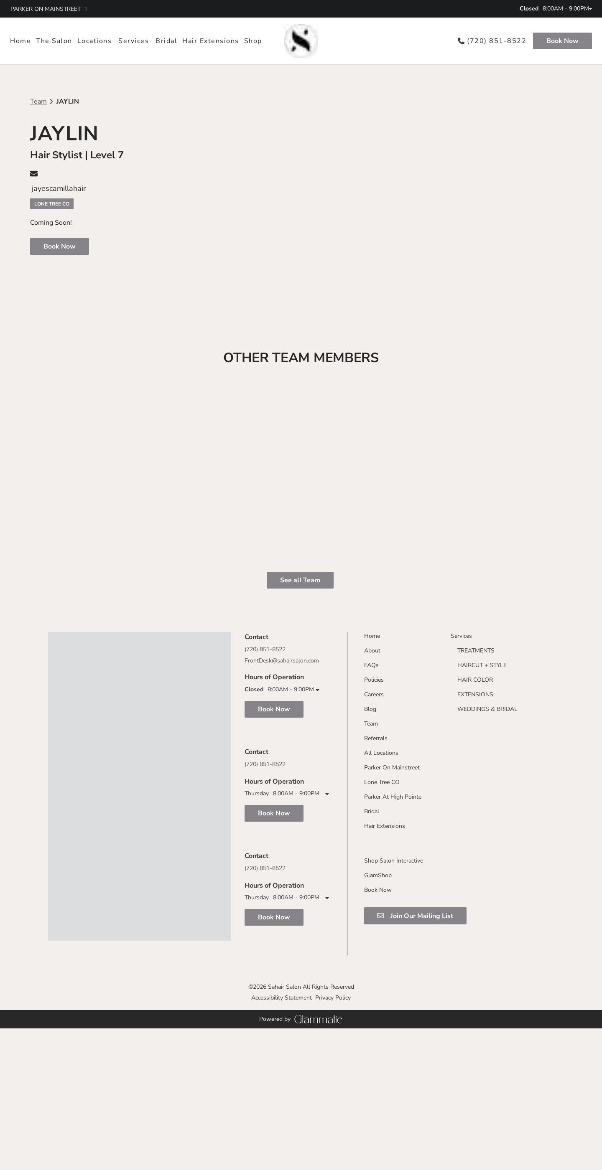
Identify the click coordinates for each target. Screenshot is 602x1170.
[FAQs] (368, 831)
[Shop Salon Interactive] (390, 1026)
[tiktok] (316, 9)
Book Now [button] (59, 246)
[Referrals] (372, 904)
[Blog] (367, 874)
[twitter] (301, 9)
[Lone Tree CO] (378, 948)
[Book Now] (561, 41)
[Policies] (370, 845)
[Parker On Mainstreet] (388, 933)
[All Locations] (378, 918)
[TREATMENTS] (472, 816)
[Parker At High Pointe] (389, 962)
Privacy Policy (333, 1139)
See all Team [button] (300, 745)
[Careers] (370, 860)
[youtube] (331, 9)
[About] (369, 816)
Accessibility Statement (281, 1139)
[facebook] (270, 9)
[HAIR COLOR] (472, 845)
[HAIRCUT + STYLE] (478, 831)
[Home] (21, 41)
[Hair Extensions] (211, 41)
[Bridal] (166, 41)
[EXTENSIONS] (472, 860)
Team (38, 101)
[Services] (133, 41)
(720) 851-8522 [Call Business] (265, 873)
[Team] (368, 889)
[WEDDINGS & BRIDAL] (484, 874)
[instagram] (285, 9)
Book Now (562, 41)
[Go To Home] (301, 41)
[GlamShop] (374, 1041)
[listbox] (54, 41)
